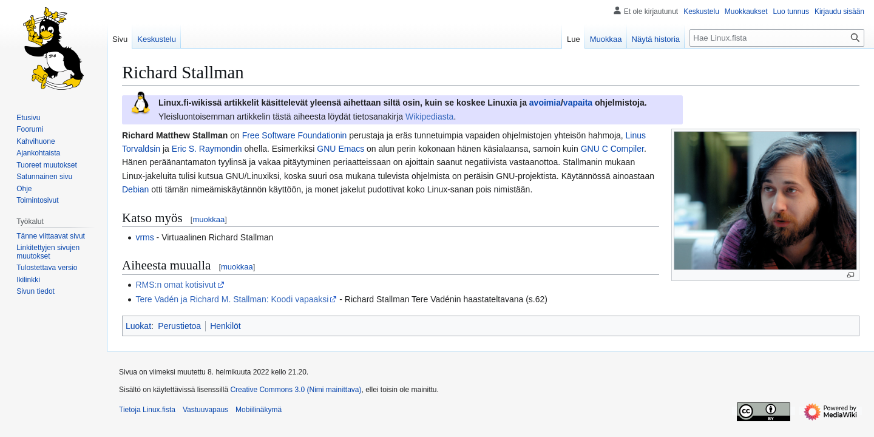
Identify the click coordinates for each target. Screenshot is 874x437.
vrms (144, 237)
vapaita (577, 102)
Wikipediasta (429, 116)
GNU (326, 149)
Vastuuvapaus (205, 409)
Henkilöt (225, 326)
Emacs (351, 149)
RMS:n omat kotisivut (175, 285)
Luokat (138, 326)
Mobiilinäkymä (258, 409)
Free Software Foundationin (294, 135)
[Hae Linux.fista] (776, 38)
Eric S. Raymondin (207, 149)
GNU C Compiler (612, 149)
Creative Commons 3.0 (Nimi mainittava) (295, 389)
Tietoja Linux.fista (147, 409)
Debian (135, 189)
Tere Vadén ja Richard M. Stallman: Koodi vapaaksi (231, 299)
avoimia (545, 102)
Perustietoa (179, 326)
